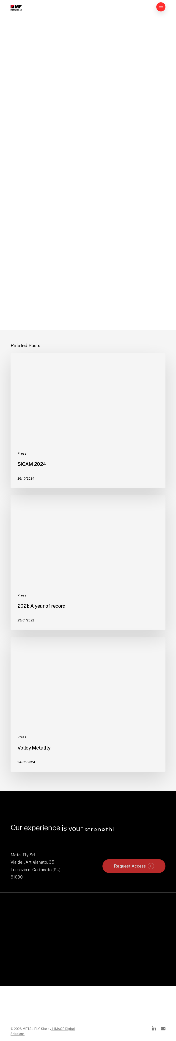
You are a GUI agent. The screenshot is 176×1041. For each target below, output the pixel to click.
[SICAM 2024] (88, 426)
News (18, 29)
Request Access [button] (130, 912)
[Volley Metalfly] (88, 733)
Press (21, 465)
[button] (160, 7)
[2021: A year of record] (88, 580)
